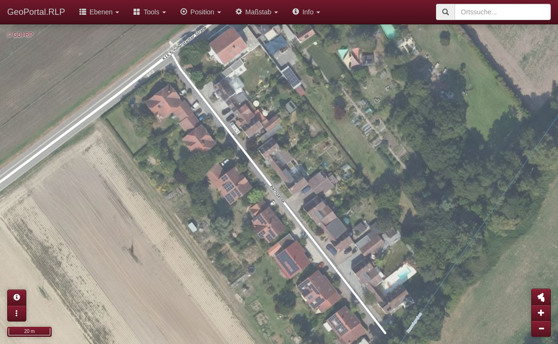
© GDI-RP (20, 35)
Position (200, 12)
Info (306, 12)
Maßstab (256, 12)
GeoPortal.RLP (36, 12)
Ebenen (99, 12)
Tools (150, 12)
